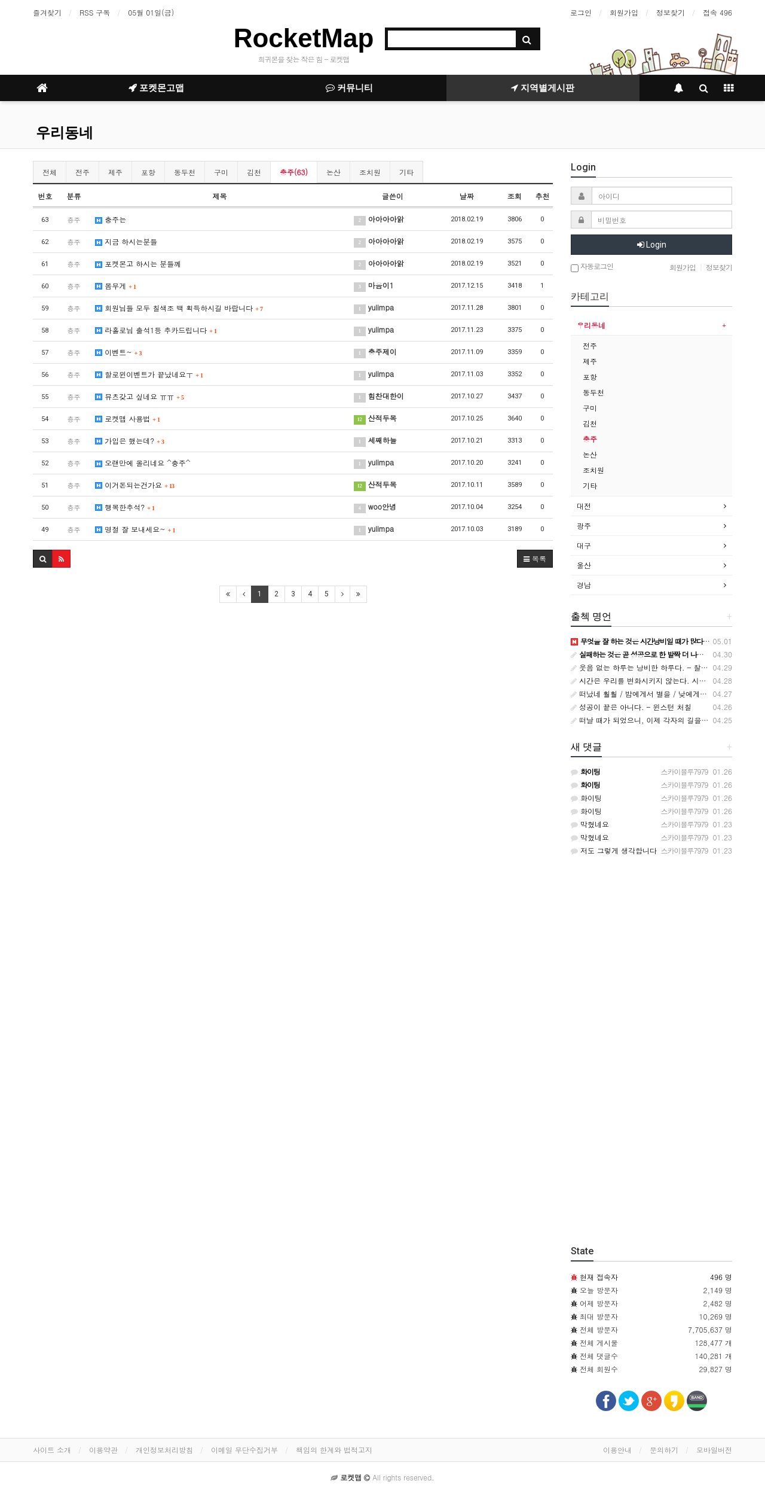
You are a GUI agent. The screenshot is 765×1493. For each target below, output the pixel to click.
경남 (584, 585)
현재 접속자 (599, 1277)
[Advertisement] (293, 699)
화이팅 (586, 798)
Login (651, 244)
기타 (406, 172)
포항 (148, 172)
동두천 (184, 172)
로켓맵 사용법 (127, 418)
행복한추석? (125, 507)
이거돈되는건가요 (135, 485)
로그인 (581, 12)
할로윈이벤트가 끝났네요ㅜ (149, 374)
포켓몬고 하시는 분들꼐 (138, 263)
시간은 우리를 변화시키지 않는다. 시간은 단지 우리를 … (667, 680)
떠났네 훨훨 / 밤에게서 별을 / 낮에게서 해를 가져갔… (663, 693)
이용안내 (617, 1450)
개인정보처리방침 (164, 1450)
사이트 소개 (52, 1450)
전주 (82, 172)
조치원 (370, 172)
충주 (590, 439)
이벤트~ (118, 352)
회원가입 (624, 12)
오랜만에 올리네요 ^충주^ (142, 463)
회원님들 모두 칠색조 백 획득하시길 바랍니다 (179, 308)
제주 (115, 172)
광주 (584, 525)
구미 (221, 172)
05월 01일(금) (151, 12)
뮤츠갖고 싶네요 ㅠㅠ (139, 396)
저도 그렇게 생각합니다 (614, 850)
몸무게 (115, 286)
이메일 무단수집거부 (244, 1450)
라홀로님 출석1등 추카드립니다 (156, 330)
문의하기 (664, 1450)
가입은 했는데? (129, 440)
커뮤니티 (349, 88)
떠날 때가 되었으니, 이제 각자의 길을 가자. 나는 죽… (662, 720)
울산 (584, 565)
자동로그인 (592, 267)
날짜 (467, 196)
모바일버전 (714, 1450)
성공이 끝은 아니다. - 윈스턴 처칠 (631, 707)
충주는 (110, 219)
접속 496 (717, 12)
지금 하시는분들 (126, 241)
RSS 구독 (94, 12)
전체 (49, 172)
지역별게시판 (542, 88)
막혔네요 (590, 824)
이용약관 (103, 1450)
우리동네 (64, 132)
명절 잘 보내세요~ (135, 529)
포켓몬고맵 (156, 88)
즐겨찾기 (47, 12)
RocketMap (304, 38)
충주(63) (294, 172)
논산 (333, 172)
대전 (584, 506)
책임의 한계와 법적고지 (334, 1450)
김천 (254, 172)
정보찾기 (670, 12)
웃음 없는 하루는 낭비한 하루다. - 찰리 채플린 (651, 667)
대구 (584, 545)
